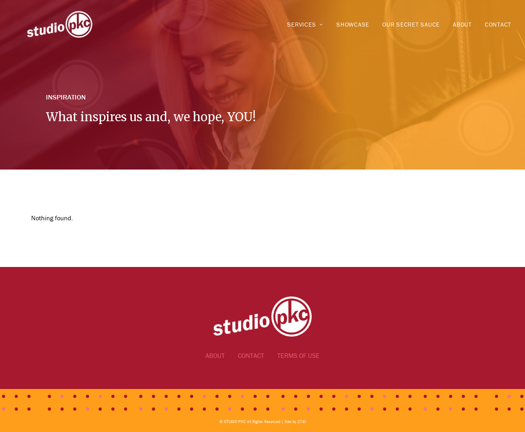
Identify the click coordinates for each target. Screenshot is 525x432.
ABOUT (215, 355)
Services (305, 24)
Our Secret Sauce (411, 24)
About (462, 24)
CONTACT (251, 355)
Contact (498, 24)
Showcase (352, 24)
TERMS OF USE (298, 355)
